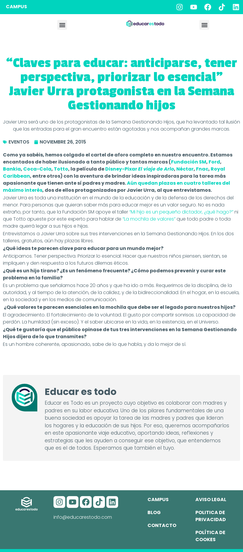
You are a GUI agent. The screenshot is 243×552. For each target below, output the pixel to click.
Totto (61, 169)
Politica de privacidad (210, 516)
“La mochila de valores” (150, 219)
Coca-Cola (37, 169)
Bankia (12, 169)
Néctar (185, 169)
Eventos (19, 142)
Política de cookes (210, 536)
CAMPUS (16, 6)
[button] (62, 25)
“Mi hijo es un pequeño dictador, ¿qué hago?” (181, 212)
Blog (154, 512)
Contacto (162, 525)
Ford (214, 162)
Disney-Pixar (139, 169)
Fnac (202, 169)
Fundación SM (188, 162)
